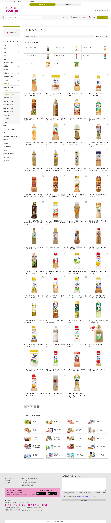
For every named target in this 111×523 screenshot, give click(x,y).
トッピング (29, 63)
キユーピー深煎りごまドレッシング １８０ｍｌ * (98, 94)
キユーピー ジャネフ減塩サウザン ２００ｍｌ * (76, 370)
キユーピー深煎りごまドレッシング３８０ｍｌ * (76, 94)
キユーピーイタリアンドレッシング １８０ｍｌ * (98, 370)
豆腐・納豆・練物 (56, 438)
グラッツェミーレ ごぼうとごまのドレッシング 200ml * (76, 143)
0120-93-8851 (37, 505)
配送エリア (8, 478)
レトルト (77, 438)
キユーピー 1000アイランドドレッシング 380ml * (55, 296)
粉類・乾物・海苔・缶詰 (34, 446)
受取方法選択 (12, 32)
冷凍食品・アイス (77, 430)
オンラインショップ (68, 4)
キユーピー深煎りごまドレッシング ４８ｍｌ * (55, 94)
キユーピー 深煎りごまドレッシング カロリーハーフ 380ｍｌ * (55, 144)
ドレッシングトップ (8, 94)
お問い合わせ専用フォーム (86, 496)
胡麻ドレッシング (59, 47)
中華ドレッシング (59, 55)
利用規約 (7, 481)
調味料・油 (98, 438)
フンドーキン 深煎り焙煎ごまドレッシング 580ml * (55, 169)
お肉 (77, 421)
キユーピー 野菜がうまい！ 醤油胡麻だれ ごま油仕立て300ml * (34, 222)
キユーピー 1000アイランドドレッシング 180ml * (34, 394)
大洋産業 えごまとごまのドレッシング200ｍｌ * (34, 248)
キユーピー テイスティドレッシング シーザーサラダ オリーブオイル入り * (76, 395)
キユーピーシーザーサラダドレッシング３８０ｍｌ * (76, 272)
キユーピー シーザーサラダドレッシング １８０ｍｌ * (76, 296)
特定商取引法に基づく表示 (29, 483)
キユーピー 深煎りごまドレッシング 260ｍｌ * (76, 195)
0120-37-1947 (15, 505)
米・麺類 (98, 430)
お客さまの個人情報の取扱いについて (30, 480)
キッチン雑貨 (98, 446)
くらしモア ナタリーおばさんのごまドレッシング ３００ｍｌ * (34, 196)
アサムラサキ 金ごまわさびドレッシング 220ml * (34, 272)
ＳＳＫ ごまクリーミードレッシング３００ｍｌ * (98, 222)
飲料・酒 (56, 446)
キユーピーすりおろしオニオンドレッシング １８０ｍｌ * (34, 345)
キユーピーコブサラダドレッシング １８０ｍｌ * (34, 296)
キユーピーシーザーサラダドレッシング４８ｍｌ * (34, 370)
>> (38, 407)
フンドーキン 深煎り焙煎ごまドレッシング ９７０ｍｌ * (55, 119)
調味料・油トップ (8, 87)
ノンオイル (86, 55)
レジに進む (102, 17)
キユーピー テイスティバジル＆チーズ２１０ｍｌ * (98, 321)
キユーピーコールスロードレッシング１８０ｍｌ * (55, 370)
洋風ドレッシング (88, 47)
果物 (56, 421)
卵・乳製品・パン (56, 430)
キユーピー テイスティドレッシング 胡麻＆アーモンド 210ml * (98, 144)
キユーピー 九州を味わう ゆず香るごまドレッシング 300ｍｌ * (98, 170)
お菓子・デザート (34, 438)
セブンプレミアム (31, 47)
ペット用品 (98, 455)
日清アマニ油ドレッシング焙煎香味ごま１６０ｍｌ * (34, 119)
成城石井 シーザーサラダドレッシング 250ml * (55, 394)
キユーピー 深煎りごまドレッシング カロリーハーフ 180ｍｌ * (55, 222)
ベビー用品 (77, 455)
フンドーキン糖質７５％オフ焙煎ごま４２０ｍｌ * (98, 119)
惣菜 (34, 430)
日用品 (34, 455)
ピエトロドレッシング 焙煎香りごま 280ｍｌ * (55, 195)
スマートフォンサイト (56, 516)
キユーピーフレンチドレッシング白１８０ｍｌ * (76, 345)
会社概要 (7, 483)
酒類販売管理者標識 (27, 485)
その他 (56, 63)
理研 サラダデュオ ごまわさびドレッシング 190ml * (76, 169)
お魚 (98, 421)
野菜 (34, 421)
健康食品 (77, 446)
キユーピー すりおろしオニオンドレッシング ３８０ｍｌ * (98, 296)
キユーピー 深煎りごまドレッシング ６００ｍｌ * (34, 94)
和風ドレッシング (31, 55)
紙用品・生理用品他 (56, 455)
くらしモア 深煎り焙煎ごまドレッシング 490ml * (34, 169)
